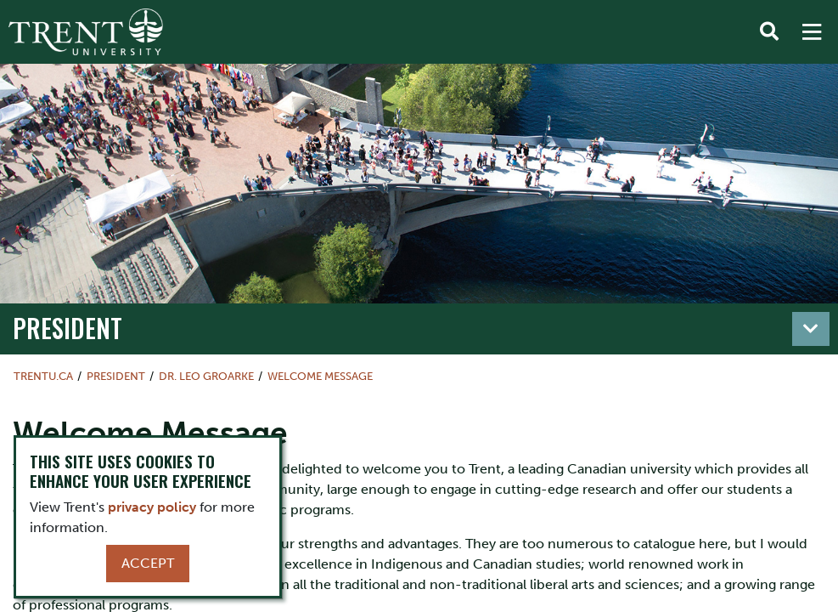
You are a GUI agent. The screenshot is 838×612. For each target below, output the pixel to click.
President (67, 328)
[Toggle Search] (769, 32)
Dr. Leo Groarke (206, 376)
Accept (147, 563)
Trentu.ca (43, 376)
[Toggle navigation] (811, 329)
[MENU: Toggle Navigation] (812, 32)
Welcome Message (320, 376)
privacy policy (152, 507)
